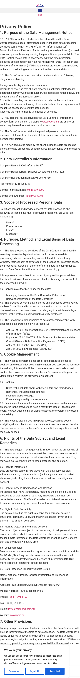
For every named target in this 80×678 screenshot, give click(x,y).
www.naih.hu (17, 615)
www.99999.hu (50, 121)
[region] (34, 661)
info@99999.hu (34, 195)
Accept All (55, 671)
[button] (40, 10)
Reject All (34, 671)
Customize (14, 671)
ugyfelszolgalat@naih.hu (21, 608)
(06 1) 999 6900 (35, 189)
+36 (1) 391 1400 (17, 596)
